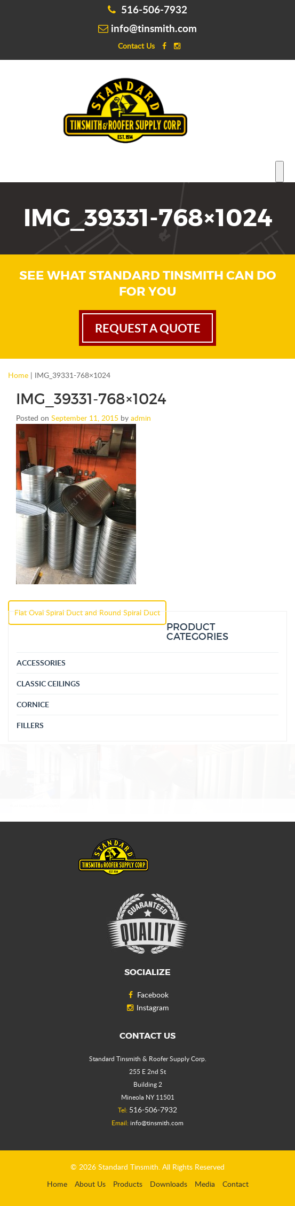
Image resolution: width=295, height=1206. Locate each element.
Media (205, 1184)
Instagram (147, 1007)
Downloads (168, 1184)
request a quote (148, 328)
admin (141, 418)
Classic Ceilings (48, 683)
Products (127, 1184)
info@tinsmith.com (147, 28)
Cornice (33, 704)
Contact (235, 1184)
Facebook (147, 994)
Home (18, 375)
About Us (90, 1184)
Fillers (30, 725)
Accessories (41, 663)
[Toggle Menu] (279, 171)
